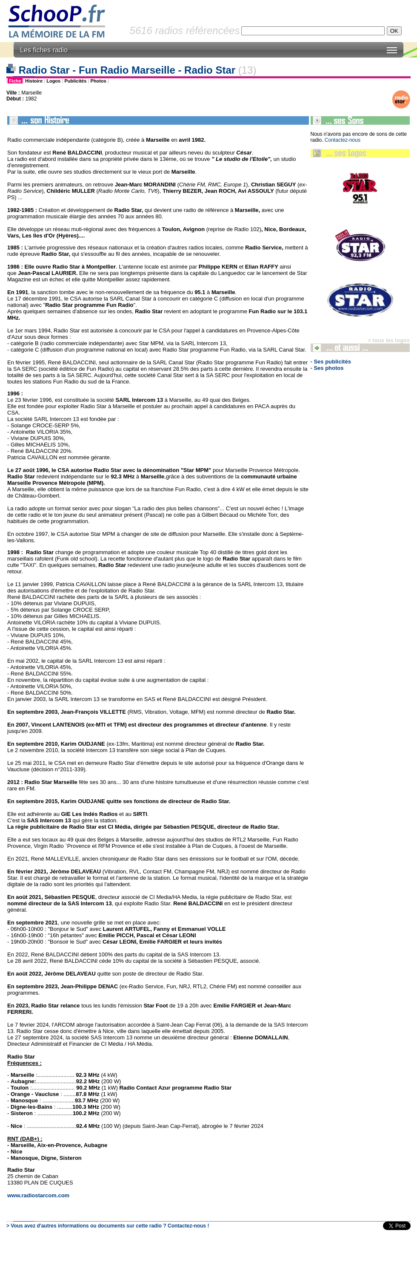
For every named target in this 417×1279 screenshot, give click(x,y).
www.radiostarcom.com (38, 1195)
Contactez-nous (342, 140)
